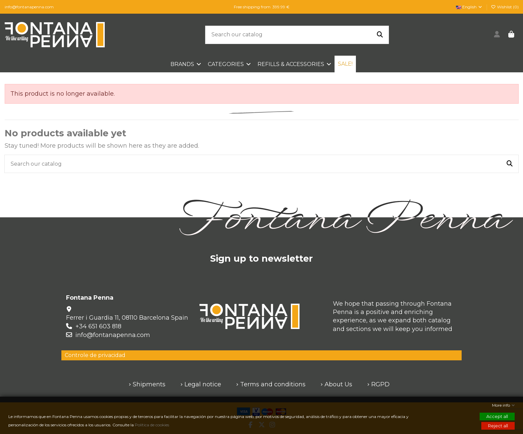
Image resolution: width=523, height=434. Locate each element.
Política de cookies (152, 424)
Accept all (497, 416)
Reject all (498, 425)
